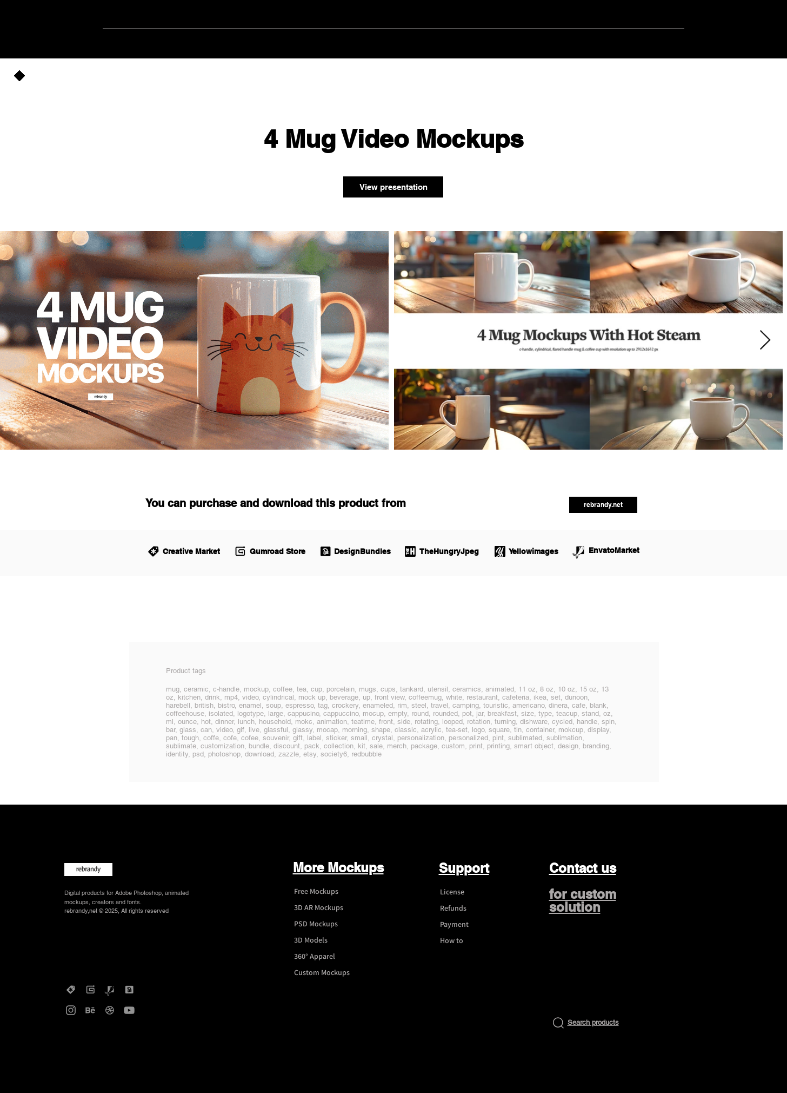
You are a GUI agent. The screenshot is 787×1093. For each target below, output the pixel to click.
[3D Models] (326, 940)
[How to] (472, 941)
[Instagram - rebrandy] (70, 1010)
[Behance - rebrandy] (90, 1010)
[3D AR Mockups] (326, 908)
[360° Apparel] (326, 956)
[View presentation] (393, 186)
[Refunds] (472, 908)
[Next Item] (765, 340)
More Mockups (338, 867)
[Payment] (472, 924)
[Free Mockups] (326, 891)
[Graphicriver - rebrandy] (109, 989)
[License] (472, 892)
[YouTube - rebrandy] (129, 1010)
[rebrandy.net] (603, 505)
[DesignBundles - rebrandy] (129, 989)
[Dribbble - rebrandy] (109, 1010)
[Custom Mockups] (326, 972)
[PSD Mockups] (326, 924)
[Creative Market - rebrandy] (70, 989)
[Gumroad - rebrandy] (90, 989)
